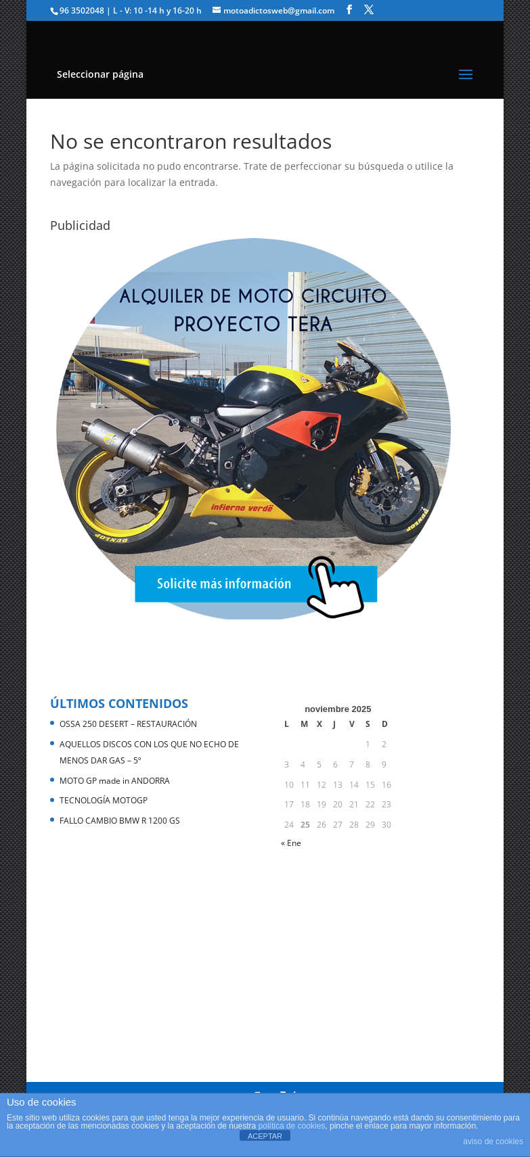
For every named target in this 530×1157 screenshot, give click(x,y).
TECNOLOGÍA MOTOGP (104, 800)
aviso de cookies (493, 1141)
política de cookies (292, 1126)
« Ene (291, 843)
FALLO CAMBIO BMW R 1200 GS (120, 820)
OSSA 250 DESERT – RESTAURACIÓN (128, 724)
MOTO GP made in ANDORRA (115, 780)
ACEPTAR (265, 1136)
